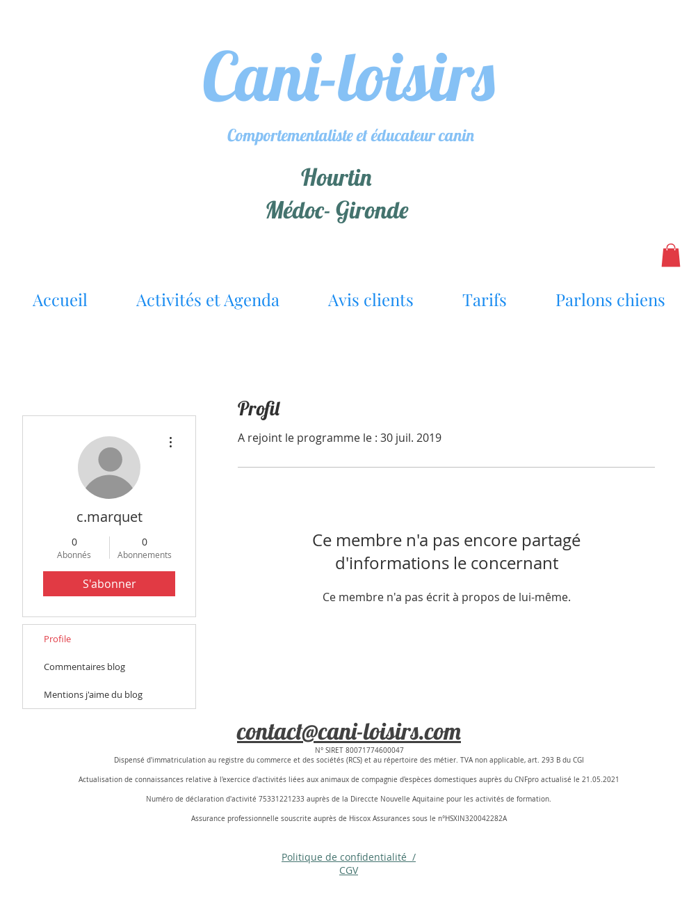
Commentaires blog (84, 666)
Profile (57, 638)
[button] (671, 255)
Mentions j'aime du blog (93, 694)
